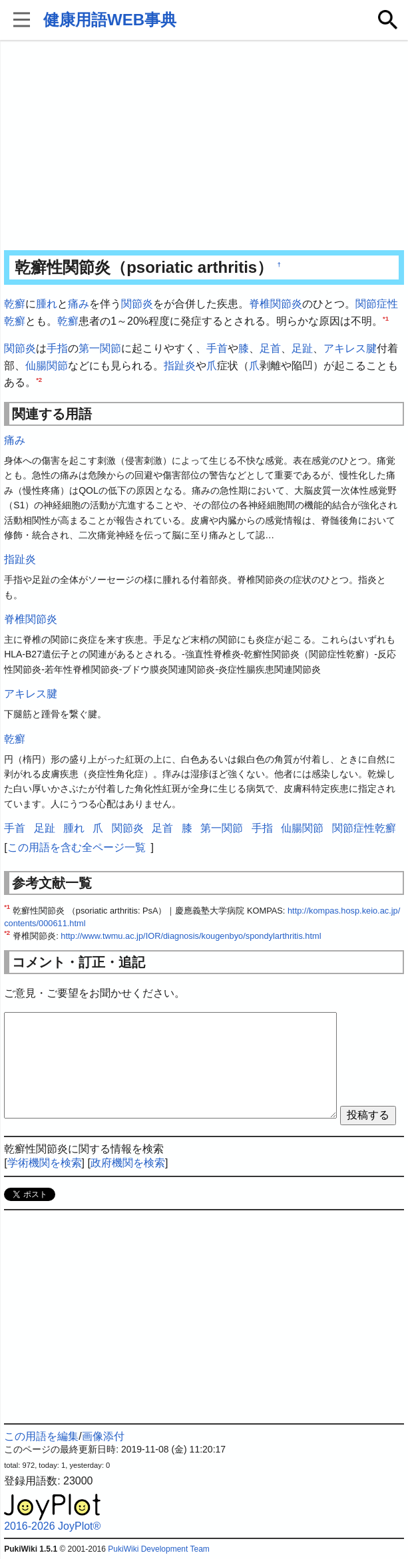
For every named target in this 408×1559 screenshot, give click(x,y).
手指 (57, 348)
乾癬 (14, 303)
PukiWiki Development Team (159, 1549)
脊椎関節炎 (275, 303)
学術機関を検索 (44, 1162)
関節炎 (137, 303)
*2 (39, 379)
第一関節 (100, 348)
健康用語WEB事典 (109, 20)
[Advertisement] (204, 146)
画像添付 (103, 1436)
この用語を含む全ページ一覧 (76, 847)
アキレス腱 (350, 348)
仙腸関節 (46, 365)
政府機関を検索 (128, 1162)
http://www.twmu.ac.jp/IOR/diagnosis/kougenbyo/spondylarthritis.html (191, 936)
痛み (78, 303)
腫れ (46, 303)
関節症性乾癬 (364, 828)
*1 (386, 317)
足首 (270, 348)
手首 (217, 348)
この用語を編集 (41, 1436)
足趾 (302, 348)
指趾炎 (180, 365)
